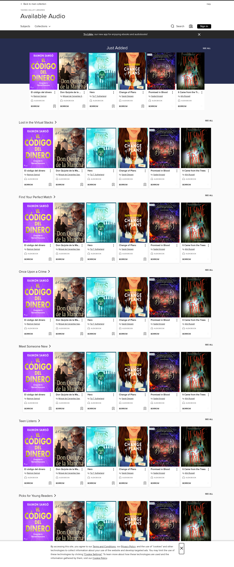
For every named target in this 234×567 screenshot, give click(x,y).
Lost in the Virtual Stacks (38, 123)
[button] (177, 27)
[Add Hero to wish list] (113, 106)
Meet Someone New (35, 347)
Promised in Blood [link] (158, 92)
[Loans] (191, 27)
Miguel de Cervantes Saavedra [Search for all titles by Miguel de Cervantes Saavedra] (73, 96)
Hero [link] (92, 92)
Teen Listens (30, 421)
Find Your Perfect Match (37, 197)
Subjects (25, 26)
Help (209, 4)
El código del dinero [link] (41, 92)
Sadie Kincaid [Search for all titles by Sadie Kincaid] (157, 96)
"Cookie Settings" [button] (93, 554)
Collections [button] (43, 26)
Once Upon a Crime (35, 272)
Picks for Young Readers (38, 496)
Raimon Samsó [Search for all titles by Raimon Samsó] (39, 96)
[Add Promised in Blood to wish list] (172, 106)
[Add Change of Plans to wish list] (143, 106)
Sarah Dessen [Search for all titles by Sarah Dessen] (128, 96)
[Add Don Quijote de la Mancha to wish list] (84, 106)
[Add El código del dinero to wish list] (54, 106)
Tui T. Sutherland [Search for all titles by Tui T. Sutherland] (99, 96)
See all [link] (207, 48)
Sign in (204, 26)
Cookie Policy (100, 558)
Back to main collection (33, 4)
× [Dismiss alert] (199, 34)
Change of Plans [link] (127, 92)
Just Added (117, 48)
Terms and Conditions (104, 546)
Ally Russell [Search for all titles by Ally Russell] (185, 96)
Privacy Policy (128, 546)
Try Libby (88, 34)
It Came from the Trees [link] (189, 92)
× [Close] (181, 549)
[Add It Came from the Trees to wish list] (201, 106)
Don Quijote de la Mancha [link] (71, 92)
